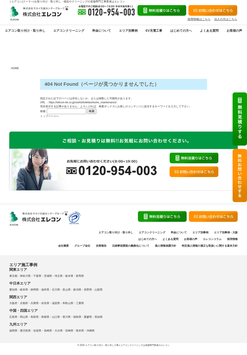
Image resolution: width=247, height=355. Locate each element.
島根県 (45, 316)
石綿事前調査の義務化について (130, 245)
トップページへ (49, 116)
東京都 (13, 275)
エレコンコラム (212, 239)
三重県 (80, 303)
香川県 (67, 316)
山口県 (56, 316)
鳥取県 (35, 316)
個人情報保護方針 (165, 245)
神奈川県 (25, 275)
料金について (101, 30)
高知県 (99, 316)
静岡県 (35, 289)
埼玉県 (59, 275)
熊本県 (80, 330)
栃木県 (69, 275)
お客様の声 (234, 30)
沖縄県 (91, 330)
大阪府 (13, 303)
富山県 (67, 289)
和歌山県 (68, 303)
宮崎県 (69, 330)
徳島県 (77, 316)
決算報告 (101, 245)
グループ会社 (82, 245)
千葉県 (37, 275)
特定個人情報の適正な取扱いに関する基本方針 (210, 245)
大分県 (59, 330)
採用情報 (232, 239)
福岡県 (13, 330)
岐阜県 (24, 289)
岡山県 (24, 316)
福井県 (45, 289)
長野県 (88, 289)
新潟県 (77, 289)
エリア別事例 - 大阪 (226, 232)
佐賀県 (37, 330)
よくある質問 (209, 30)
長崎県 (48, 330)
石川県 (56, 289)
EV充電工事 (154, 30)
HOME (15, 68)
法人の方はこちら (225, 19)
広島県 (13, 316)
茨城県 (48, 275)
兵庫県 (35, 303)
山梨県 (99, 289)
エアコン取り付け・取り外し (25, 30)
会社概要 (63, 245)
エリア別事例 (128, 30)
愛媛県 (88, 316)
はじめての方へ (181, 30)
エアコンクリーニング (68, 30)
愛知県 (13, 289)
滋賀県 (56, 303)
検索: (43, 111)
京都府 (24, 303)
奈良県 (45, 303)
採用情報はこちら (199, 19)
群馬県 (80, 275)
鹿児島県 (25, 330)
